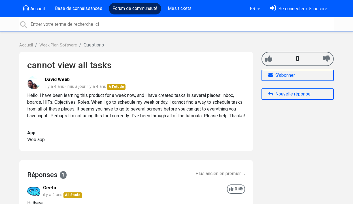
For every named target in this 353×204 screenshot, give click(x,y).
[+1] (268, 59)
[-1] (326, 59)
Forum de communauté (135, 8)
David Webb (57, 79)
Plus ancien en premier (218, 173)
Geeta (49, 187)
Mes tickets (180, 8)
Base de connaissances (78, 8)
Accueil (34, 8)
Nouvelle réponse (289, 94)
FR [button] (253, 8)
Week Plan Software (58, 45)
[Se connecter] (298, 8)
